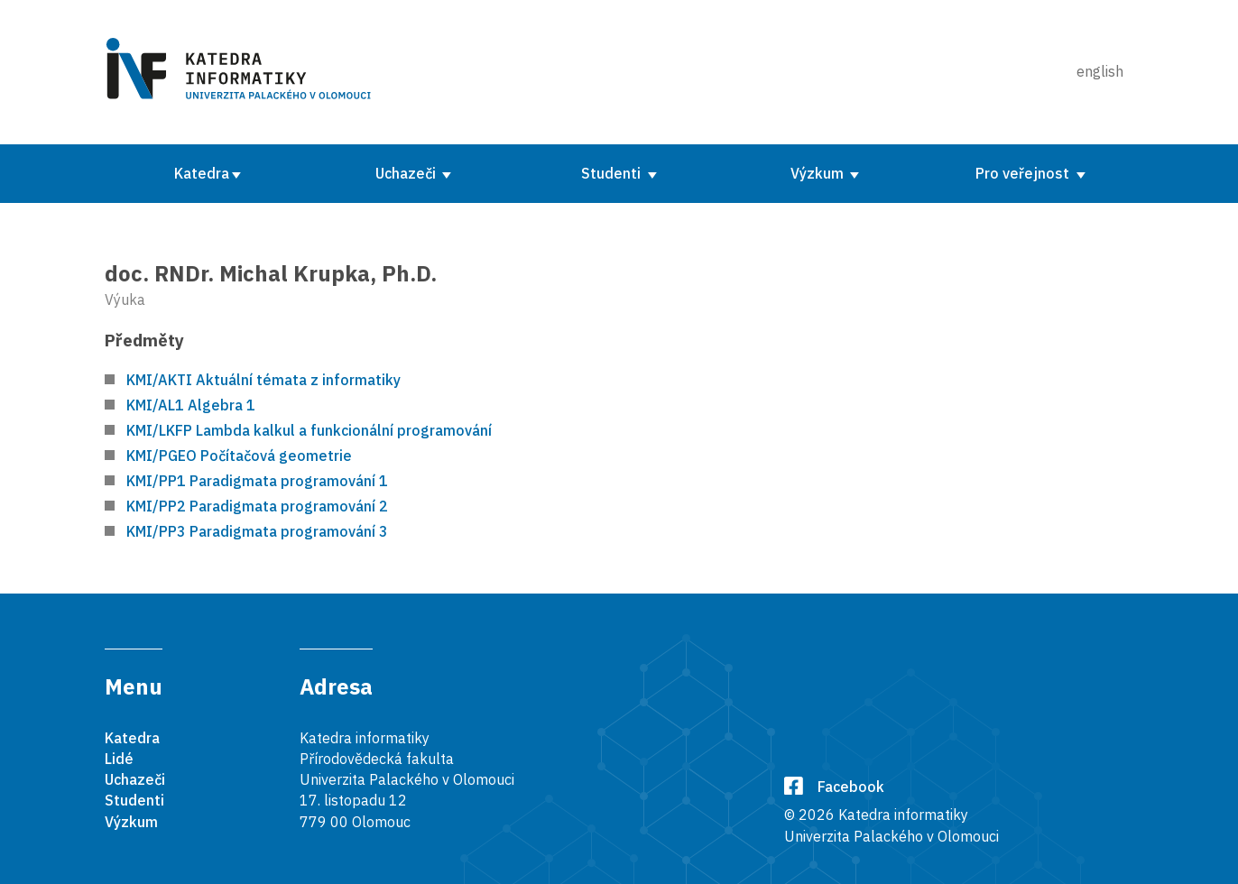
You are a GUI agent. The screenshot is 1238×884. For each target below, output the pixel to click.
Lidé (119, 759)
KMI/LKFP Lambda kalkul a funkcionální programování (309, 430)
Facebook (834, 787)
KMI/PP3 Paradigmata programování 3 (257, 531)
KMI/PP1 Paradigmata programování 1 (257, 481)
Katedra (201, 173)
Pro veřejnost (1024, 173)
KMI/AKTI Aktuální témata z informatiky (263, 380)
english (1099, 71)
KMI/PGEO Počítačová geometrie (239, 456)
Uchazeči (407, 173)
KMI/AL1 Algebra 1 (190, 405)
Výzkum (818, 173)
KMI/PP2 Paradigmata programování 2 (257, 506)
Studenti (612, 173)
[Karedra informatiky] (242, 72)
